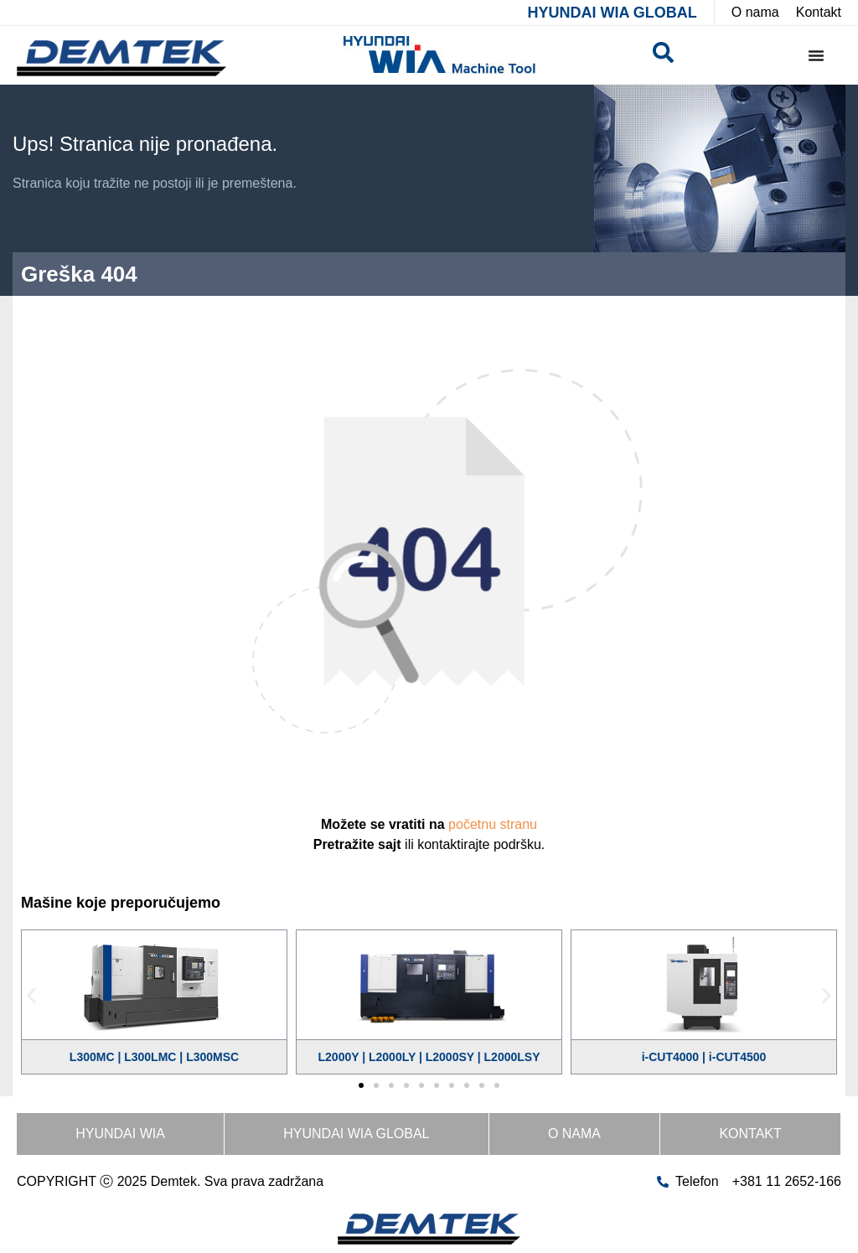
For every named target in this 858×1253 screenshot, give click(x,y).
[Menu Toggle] (816, 55)
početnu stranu (492, 824)
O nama (574, 1133)
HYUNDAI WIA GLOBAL (611, 12)
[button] (31, 996)
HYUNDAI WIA (120, 1133)
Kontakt (750, 1133)
